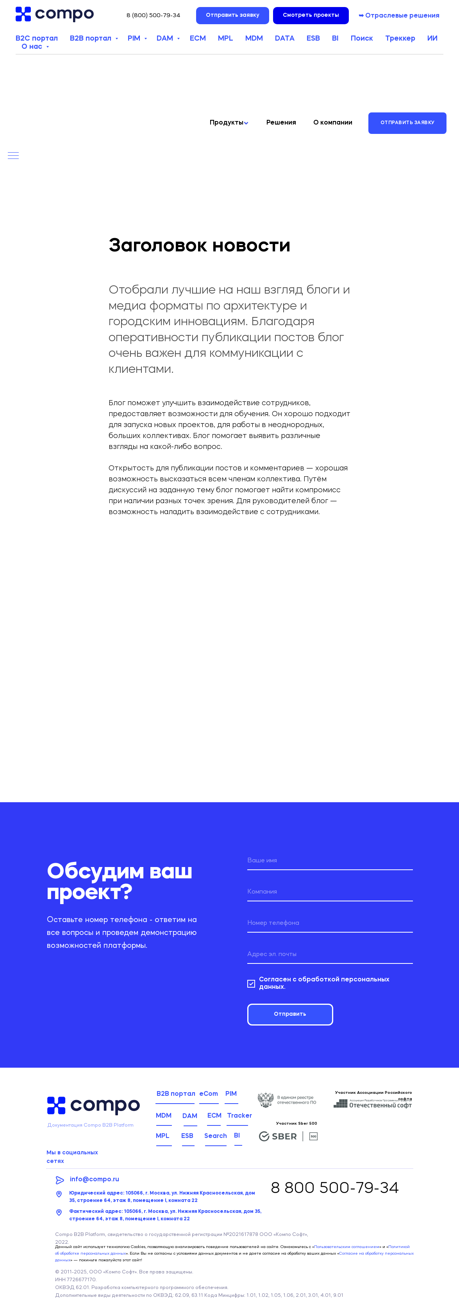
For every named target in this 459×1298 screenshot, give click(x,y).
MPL (225, 38)
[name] (330, 860)
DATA (285, 38)
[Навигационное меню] (13, 156)
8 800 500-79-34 (335, 1189)
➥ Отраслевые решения (399, 16)
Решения (281, 123)
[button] (232, 16)
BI (335, 38)
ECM (198, 38)
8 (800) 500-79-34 (153, 15)
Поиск (362, 38)
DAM (166, 38)
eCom (208, 1094)
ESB (313, 38)
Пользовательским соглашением (346, 1247)
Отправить (290, 1014)
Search (215, 1136)
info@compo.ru (94, 1180)
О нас (32, 46)
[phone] (330, 923)
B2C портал (37, 38)
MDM (254, 38)
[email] (330, 954)
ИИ (432, 38)
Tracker (239, 1116)
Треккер (400, 38)
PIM (135, 38)
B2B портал (91, 38)
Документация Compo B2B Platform (90, 1125)
